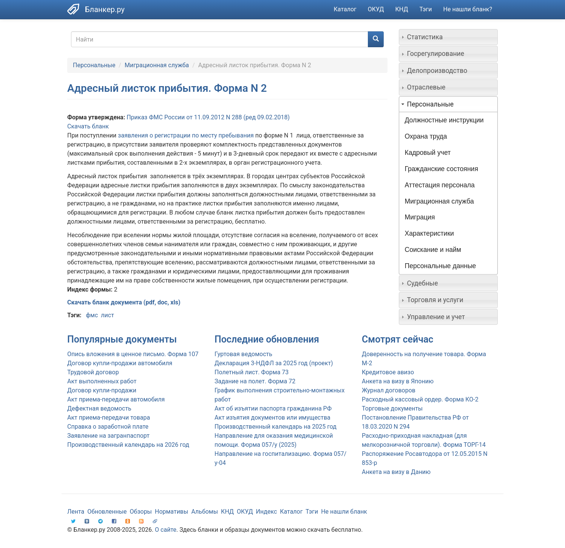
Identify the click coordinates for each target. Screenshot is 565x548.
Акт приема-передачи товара (108, 417)
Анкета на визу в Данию (396, 471)
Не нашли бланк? (467, 9)
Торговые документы (392, 408)
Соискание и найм (433, 249)
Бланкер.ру (105, 9)
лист (107, 315)
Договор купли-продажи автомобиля (119, 363)
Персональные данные (440, 266)
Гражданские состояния (441, 169)
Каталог (345, 9)
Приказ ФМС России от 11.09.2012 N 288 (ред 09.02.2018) (208, 117)
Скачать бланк (88, 126)
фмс (92, 315)
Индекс (266, 511)
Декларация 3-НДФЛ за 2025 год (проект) (274, 363)
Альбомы (204, 511)
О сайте (165, 529)
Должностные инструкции (444, 120)
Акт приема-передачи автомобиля (116, 399)
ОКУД (376, 9)
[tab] (448, 37)
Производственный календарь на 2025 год (276, 426)
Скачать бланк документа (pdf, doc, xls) (124, 302)
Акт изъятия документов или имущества (272, 417)
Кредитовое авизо (388, 372)
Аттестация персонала (440, 185)
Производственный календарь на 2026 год (128, 444)
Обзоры (141, 511)
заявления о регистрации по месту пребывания (185, 135)
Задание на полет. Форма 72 (255, 381)
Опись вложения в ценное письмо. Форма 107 (132, 354)
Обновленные (107, 511)
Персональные (94, 65)
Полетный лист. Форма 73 (252, 372)
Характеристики (429, 233)
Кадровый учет (428, 152)
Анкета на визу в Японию (398, 381)
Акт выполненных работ (101, 381)
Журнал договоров (388, 390)
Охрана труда (426, 136)
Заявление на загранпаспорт (108, 435)
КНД (401, 9)
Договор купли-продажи (101, 390)
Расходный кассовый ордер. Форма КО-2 (420, 399)
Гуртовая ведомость (243, 354)
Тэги (425, 9)
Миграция (420, 217)
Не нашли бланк (344, 511)
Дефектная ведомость (99, 408)
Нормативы (171, 511)
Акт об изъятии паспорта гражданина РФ (273, 408)
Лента (75, 511)
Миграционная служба (157, 65)
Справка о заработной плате (107, 426)
